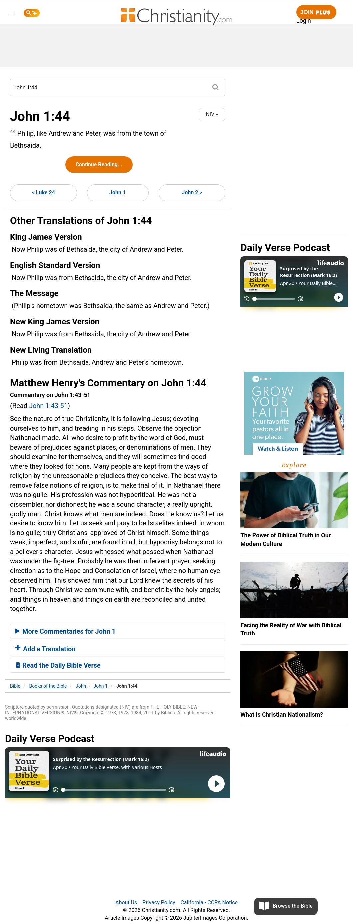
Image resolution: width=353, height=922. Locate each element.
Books (48, 686)
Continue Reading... (99, 164)
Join (316, 12)
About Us (126, 902)
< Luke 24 (43, 192)
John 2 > (192, 192)
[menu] (12, 14)
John (81, 686)
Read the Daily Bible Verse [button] (58, 665)
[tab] (117, 631)
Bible (15, 686)
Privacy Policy (158, 902)
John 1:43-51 (48, 406)
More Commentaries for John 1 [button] (65, 631)
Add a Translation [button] (45, 649)
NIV (212, 114)
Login (303, 20)
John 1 (117, 192)
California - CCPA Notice (209, 902)
